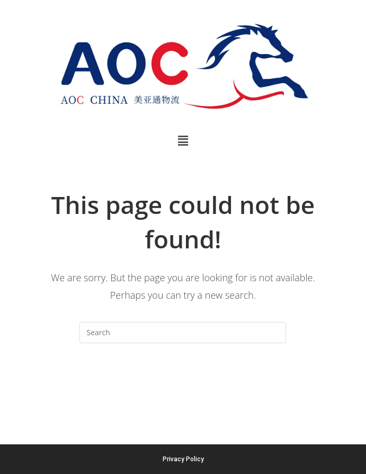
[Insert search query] (182, 332)
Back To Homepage (183, 385)
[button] (183, 140)
